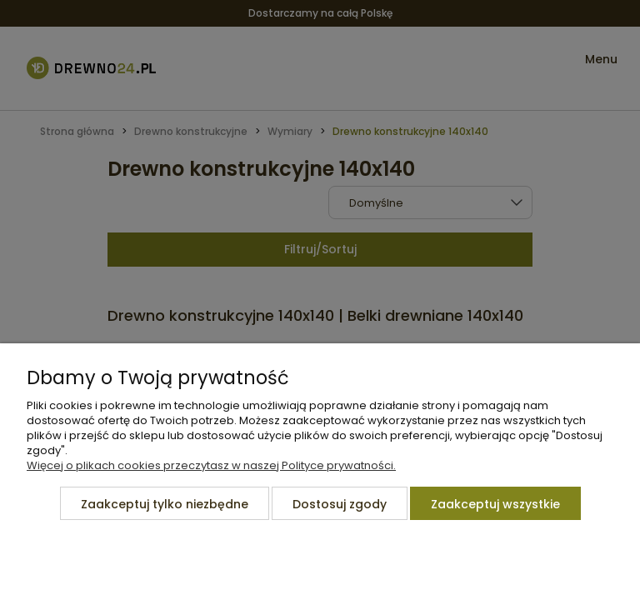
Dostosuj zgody (339, 504)
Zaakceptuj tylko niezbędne (164, 504)
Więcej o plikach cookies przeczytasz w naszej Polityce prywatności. (211, 465)
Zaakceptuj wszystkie (495, 504)
